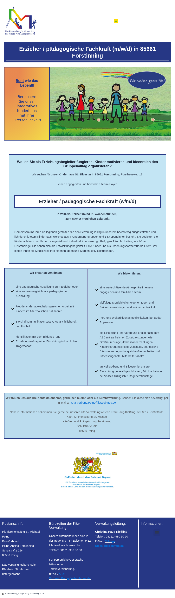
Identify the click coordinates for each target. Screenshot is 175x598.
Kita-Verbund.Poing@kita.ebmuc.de (93, 402)
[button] (116, 21)
